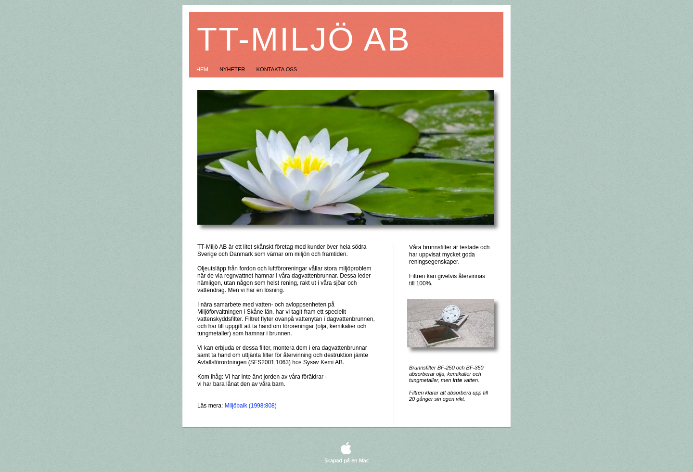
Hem (203, 69)
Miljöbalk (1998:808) (251, 405)
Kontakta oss (277, 69)
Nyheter (233, 69)
